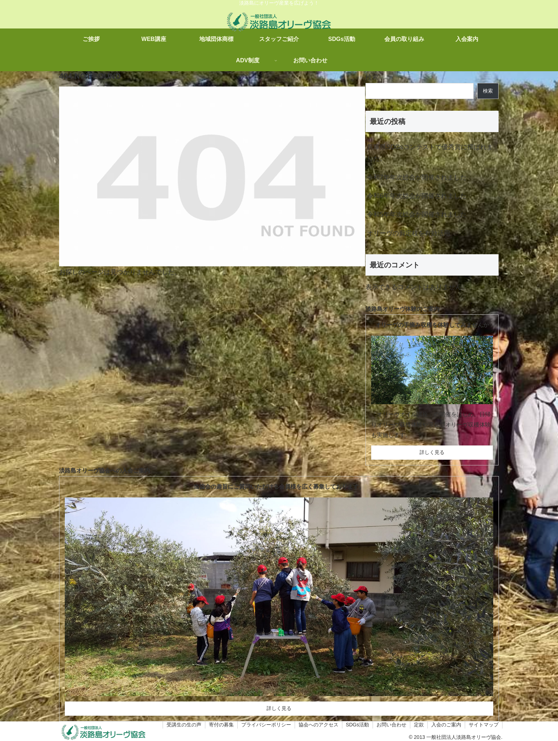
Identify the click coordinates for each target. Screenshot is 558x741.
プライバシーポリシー (266, 724)
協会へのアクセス (318, 724)
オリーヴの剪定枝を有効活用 (408, 233)
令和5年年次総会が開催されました (417, 214)
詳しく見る (432, 452)
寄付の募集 (221, 724)
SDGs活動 (357, 724)
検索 (371, 77)
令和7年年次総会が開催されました (417, 177)
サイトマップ (484, 724)
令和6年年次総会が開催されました (417, 195)
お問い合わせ (391, 724)
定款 (419, 724)
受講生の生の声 (184, 724)
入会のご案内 (446, 724)
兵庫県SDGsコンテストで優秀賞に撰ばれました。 (430, 152)
